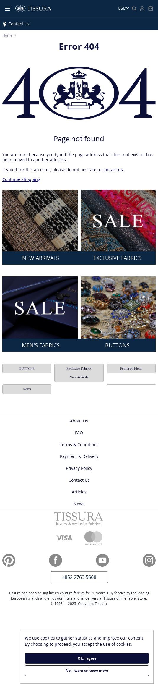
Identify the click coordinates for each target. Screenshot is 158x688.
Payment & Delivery (79, 456)
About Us (79, 421)
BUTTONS (27, 368)
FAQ (79, 433)
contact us (112, 169)
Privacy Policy (79, 468)
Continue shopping (21, 179)
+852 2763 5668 (79, 577)
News (27, 389)
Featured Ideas (131, 368)
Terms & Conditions (79, 444)
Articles (79, 492)
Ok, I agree (87, 658)
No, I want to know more (87, 670)
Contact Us (19, 24)
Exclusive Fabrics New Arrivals (78, 372)
